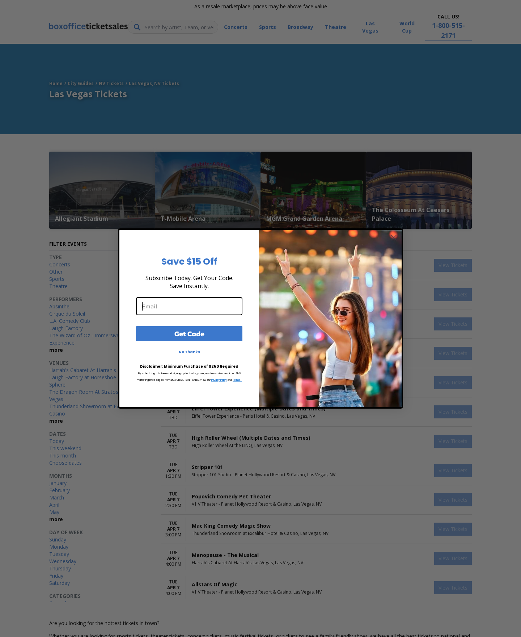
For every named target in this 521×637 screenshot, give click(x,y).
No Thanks (189, 352)
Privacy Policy (219, 379)
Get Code (189, 333)
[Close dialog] (393, 237)
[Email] (189, 306)
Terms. (237, 379)
